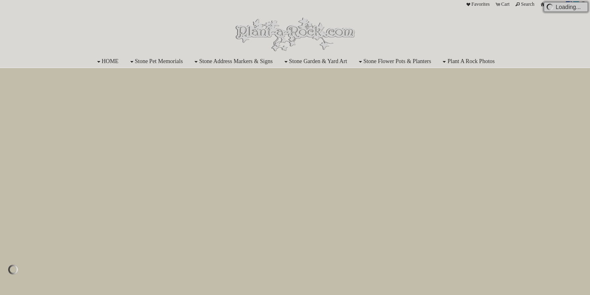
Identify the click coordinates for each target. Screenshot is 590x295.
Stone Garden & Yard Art (315, 61)
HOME (107, 61)
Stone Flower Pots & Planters (394, 61)
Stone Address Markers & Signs (233, 61)
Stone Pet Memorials (155, 61)
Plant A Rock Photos (468, 61)
